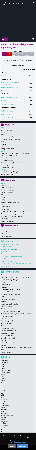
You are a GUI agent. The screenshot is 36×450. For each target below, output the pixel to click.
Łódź (2, 395)
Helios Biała (6, 94)
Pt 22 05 (31, 54)
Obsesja (3, 142)
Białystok (4, 360)
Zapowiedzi (10, 180)
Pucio (4, 259)
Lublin (3, 393)
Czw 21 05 (27, 54)
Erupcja (3, 185)
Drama (3, 282)
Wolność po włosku (7, 174)
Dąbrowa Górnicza (7, 372)
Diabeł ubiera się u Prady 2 (9, 87)
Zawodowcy (5, 219)
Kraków (3, 391)
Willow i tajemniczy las (8, 343)
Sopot (3, 411)
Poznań (3, 401)
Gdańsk (3, 379)
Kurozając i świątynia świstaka (10, 139)
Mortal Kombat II (6, 114)
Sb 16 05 (4, 54)
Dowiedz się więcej (20, 442)
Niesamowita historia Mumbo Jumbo (12, 211)
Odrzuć (12, 446)
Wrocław (4, 428)
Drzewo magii (5, 206)
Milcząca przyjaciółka (7, 192)
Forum (4, 72)
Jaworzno (4, 385)
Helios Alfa (6, 79)
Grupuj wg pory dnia (12, 60)
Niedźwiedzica (5, 309)
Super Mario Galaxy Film (10, 249)
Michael (3, 90)
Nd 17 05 (9, 54)
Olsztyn (3, 397)
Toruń (3, 420)
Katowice (4, 387)
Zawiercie (4, 432)
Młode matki (5, 195)
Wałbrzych (4, 426)
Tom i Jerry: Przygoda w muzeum (11, 216)
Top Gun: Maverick (7, 104)
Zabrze (3, 430)
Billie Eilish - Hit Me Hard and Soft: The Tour (15, 153)
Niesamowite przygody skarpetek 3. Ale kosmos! (16, 214)
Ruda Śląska (5, 405)
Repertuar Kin (11, 225)
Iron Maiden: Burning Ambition (11, 76)
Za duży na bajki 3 (7, 352)
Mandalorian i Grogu (7, 190)
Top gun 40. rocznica (7, 149)
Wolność (4, 345)
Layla (2, 297)
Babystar (4, 275)
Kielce (3, 389)
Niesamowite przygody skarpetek (11, 311)
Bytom (3, 366)
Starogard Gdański (7, 415)
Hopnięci (4, 287)
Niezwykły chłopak (7, 160)
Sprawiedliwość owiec (8, 167)
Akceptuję (22, 446)
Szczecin (3, 417)
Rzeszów (4, 409)
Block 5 (3, 134)
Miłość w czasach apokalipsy (10, 155)
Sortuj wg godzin (27, 60)
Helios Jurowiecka (9, 107)
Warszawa (4, 424)
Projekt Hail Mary (8, 266)
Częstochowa (5, 370)
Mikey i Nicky (5, 209)
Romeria (3, 144)
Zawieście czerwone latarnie (10, 202)
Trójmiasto (4, 422)
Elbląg (3, 374)
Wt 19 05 (18, 54)
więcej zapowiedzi (8, 221)
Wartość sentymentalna (8, 338)
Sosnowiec (4, 413)
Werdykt (3, 200)
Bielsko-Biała (5, 362)
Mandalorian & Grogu (8, 299)
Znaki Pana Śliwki (6, 130)
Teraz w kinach (11, 272)
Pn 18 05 (13, 54)
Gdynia (3, 381)
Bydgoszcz (4, 364)
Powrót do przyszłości (8, 321)
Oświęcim (4, 399)
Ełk (2, 377)
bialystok (15, 3)
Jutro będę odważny (7, 187)
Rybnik (3, 407)
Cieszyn (3, 368)
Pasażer (3, 197)
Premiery (9, 125)
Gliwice (3, 383)
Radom (3, 403)
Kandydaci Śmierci (7, 292)
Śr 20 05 (22, 54)
